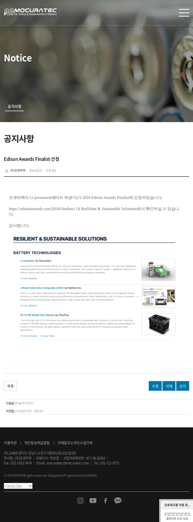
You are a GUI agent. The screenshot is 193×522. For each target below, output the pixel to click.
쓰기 (183, 385)
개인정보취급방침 (37, 442)
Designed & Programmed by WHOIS (72, 475)
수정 (155, 385)
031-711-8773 (109, 462)
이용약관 (10, 442)
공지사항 (14, 106)
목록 (10, 385)
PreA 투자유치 (24, 403)
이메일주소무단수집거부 (75, 442)
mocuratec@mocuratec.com (68, 462)
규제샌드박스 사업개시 (29, 411)
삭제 (169, 385)
